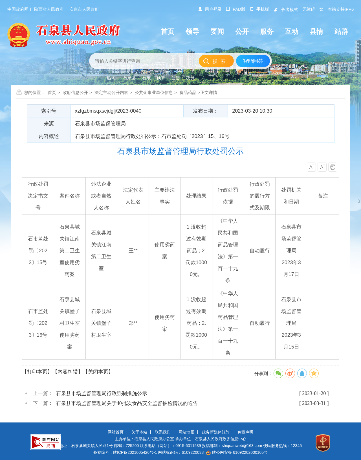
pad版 (235, 9)
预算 (161, 77)
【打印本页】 (37, 371)
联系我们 (163, 432)
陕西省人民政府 (49, 9)
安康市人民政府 (84, 9)
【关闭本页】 (98, 371)
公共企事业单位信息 (154, 92)
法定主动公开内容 (111, 92)
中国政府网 (17, 9)
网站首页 (116, 432)
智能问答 (253, 61)
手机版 (259, 9)
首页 (52, 92)
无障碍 (308, 9)
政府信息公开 (75, 92)
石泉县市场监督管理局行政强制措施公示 (101, 393)
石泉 (146, 77)
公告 (175, 77)
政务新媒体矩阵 (216, 432)
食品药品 (187, 92)
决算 (190, 77)
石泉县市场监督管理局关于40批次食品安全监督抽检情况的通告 (127, 403)
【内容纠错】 (67, 371)
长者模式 (285, 9)
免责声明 (245, 432)
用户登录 (210, 9)
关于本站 (139, 432)
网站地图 (186, 432)
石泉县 (129, 77)
